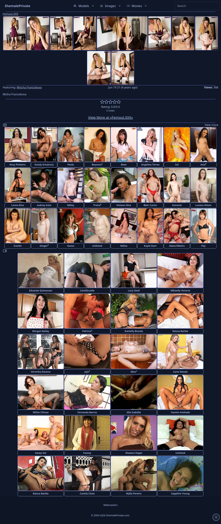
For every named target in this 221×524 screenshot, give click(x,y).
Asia (203, 164)
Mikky (70, 205)
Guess (70, 245)
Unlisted (97, 245)
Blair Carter (150, 205)
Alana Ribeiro (177, 245)
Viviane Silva (124, 205)
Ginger (44, 245)
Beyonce (97, 164)
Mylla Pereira (133, 493)
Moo (134, 371)
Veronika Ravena (41, 371)
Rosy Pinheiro (18, 164)
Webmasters (110, 505)
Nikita (123, 245)
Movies (137, 6)
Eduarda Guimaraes (40, 290)
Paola (70, 164)
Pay (203, 245)
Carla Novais (180, 371)
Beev (124, 164)
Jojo (87, 371)
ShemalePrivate (17, 5)
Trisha (97, 205)
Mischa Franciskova (29, 87)
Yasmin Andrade (180, 412)
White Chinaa (41, 412)
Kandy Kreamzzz (44, 164)
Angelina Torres (150, 164)
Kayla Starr (150, 245)
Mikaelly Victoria (180, 290)
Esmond (177, 205)
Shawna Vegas (133, 453)
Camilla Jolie (87, 290)
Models (84, 6)
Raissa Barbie (180, 331)
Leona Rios (17, 205)
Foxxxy (87, 453)
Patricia (87, 331)
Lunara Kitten (203, 205)
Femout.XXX (10, 14)
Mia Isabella (134, 412)
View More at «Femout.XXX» (110, 117)
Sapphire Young (180, 493)
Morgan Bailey (40, 331)
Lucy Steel (134, 290)
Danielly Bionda (134, 331)
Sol (177, 164)
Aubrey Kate (44, 205)
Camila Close (87, 493)
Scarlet (18, 245)
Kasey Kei (40, 453)
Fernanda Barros (87, 412)
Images (110, 6)
